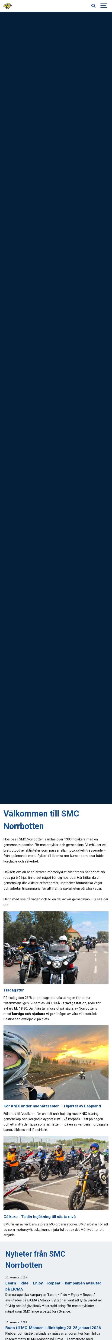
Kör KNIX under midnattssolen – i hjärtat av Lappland (52, 1106)
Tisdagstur (13, 990)
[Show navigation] (104, 6)
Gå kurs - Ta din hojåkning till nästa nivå (39, 1216)
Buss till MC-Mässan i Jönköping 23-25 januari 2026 (53, 1327)
